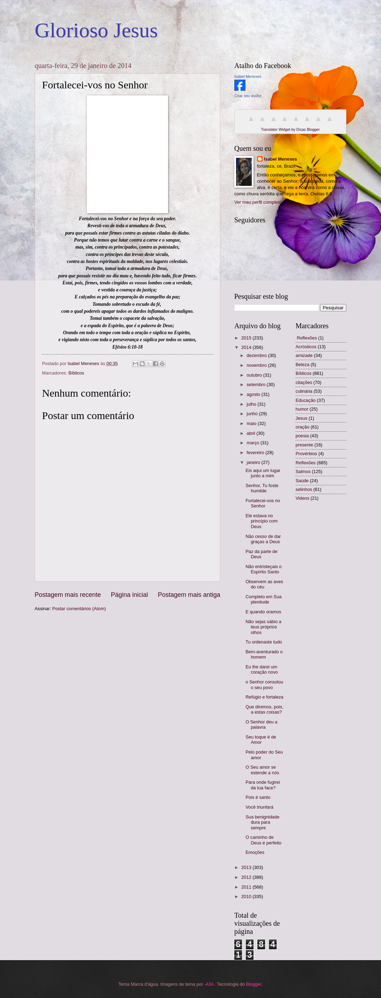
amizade (304, 355)
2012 (246, 877)
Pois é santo (257, 797)
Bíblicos (76, 373)
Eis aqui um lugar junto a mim (262, 473)
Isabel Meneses (247, 76)
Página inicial (129, 594)
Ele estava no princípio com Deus (261, 521)
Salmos (303, 471)
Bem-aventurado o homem (264, 654)
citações (304, 382)
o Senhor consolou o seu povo (264, 684)
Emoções (254, 852)
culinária (304, 391)
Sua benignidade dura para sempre (262, 822)
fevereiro (256, 452)
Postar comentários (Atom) (79, 608)
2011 (246, 887)
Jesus (301, 418)
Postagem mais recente (68, 594)
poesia (302, 435)
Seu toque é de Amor (260, 739)
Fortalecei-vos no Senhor (262, 503)
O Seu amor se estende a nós (262, 769)
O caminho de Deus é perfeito (263, 840)
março (253, 442)
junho (253, 413)
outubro (255, 375)
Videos (302, 498)
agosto (254, 394)
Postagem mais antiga (189, 594)
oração (302, 427)
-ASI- (209, 984)
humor (302, 409)
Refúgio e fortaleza (264, 697)
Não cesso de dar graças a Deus (263, 539)
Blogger (254, 984)
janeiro (254, 462)
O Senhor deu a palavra (261, 724)
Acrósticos (306, 346)
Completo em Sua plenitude (263, 599)
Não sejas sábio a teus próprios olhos (263, 627)
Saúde (302, 480)
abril (251, 433)
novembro (257, 365)
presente (304, 444)
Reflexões (306, 462)
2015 (246, 337)
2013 (246, 867)
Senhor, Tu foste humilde (261, 488)
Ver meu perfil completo (258, 202)
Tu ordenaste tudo (263, 642)
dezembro (257, 355)
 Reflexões (306, 337)
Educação (306, 400)
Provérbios (306, 453)
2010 (246, 896)
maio (252, 423)
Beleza (302, 364)
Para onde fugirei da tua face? (262, 785)
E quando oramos (263, 611)
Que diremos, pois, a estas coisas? (264, 709)
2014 (246, 347)
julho (252, 404)
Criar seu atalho (248, 96)
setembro (256, 384)
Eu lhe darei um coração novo (261, 669)
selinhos (304, 489)
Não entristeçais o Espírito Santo (263, 569)
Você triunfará (259, 807)
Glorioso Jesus (96, 30)
